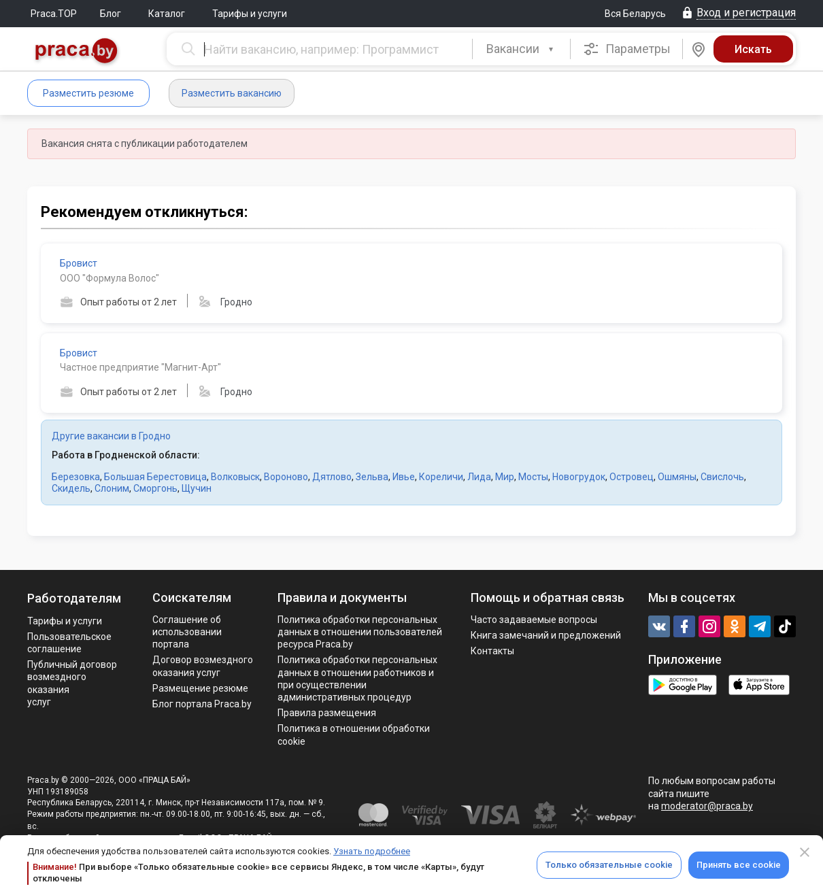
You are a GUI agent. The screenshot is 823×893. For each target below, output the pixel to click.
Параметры (627, 49)
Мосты (533, 476)
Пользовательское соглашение (69, 642)
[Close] (804, 852)
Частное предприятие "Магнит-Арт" (140, 367)
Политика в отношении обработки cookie (354, 734)
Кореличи (441, 476)
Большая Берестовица (155, 476)
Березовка (76, 476)
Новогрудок (578, 476)
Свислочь (722, 476)
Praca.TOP (54, 13)
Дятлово (332, 476)
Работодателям (74, 598)
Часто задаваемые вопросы (534, 619)
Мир (504, 476)
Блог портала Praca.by (202, 703)
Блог (110, 13)
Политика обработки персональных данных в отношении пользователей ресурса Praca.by (360, 632)
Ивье (403, 476)
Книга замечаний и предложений (546, 635)
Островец (631, 476)
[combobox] (521, 49)
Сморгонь (155, 488)
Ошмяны (677, 476)
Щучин (197, 488)
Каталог (166, 13)
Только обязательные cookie (609, 865)
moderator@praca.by (707, 806)
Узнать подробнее (371, 851)
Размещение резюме (200, 688)
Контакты (492, 650)
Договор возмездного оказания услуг (202, 665)
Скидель (71, 488)
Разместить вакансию (232, 93)
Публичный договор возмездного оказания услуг (72, 683)
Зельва (372, 476)
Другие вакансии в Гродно (111, 436)
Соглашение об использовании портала (187, 632)
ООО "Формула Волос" (109, 278)
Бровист (78, 263)
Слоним (112, 488)
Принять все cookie (738, 865)
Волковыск (235, 476)
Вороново (286, 476)
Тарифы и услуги (249, 13)
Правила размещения (327, 712)
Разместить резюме (88, 93)
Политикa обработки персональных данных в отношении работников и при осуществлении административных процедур (357, 678)
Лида (479, 476)
